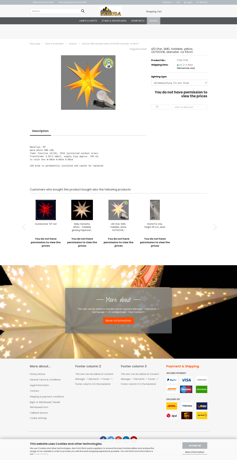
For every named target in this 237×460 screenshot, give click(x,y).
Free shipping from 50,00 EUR (72, 2)
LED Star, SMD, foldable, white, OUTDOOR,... (118, 227)
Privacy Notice (41, 454)
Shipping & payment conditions (47, 396)
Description (40, 131)
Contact (34, 390)
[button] (178, 2)
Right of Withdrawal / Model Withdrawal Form (45, 405)
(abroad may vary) (186, 68)
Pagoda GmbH (138, 49)
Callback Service (39, 412)
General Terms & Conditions (45, 379)
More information (194, 452)
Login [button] (188, 2)
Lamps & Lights (88, 20)
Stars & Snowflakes (114, 20)
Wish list (202, 2)
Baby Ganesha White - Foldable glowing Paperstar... (82, 227)
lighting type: (159, 76)
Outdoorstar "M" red (45, 223)
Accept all (195, 445)
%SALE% (153, 20)
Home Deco (138, 20)
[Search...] (83, 11)
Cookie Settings (38, 418)
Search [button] (167, 2)
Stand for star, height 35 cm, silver (154, 225)
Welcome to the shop (42, 2)
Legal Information (39, 385)
